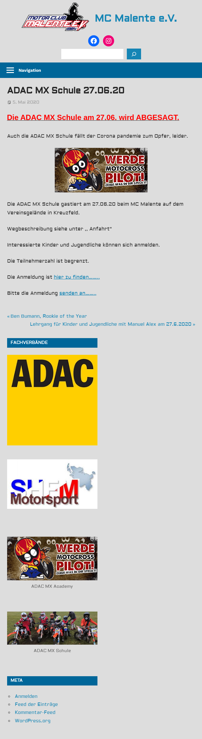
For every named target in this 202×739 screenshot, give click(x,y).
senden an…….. (78, 293)
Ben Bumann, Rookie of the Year (48, 316)
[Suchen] (134, 54)
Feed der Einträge (36, 704)
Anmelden (26, 696)
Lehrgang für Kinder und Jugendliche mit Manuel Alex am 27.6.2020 (110, 324)
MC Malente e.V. (136, 18)
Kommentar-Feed (35, 712)
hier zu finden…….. (77, 277)
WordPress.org (32, 721)
